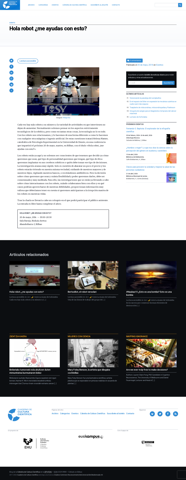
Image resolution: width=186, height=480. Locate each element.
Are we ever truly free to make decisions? (147, 369)
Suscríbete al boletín (116, 413)
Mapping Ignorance (137, 336)
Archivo (55, 413)
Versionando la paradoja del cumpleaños (145, 98)
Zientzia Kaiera (18, 336)
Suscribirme (168, 83)
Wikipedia (66, 118)
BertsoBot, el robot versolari (82, 292)
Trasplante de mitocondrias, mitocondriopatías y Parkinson (152, 107)
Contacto (130, 413)
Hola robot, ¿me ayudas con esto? (26, 292)
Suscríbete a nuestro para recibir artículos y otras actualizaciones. (151, 76)
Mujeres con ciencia (79, 336)
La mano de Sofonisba (138, 117)
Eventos (159, 65)
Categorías (65, 413)
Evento (12, 23)
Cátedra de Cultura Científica (92, 413)
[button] (11, 61)
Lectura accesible (28, 61)
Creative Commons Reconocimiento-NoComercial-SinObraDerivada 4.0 (78, 475)
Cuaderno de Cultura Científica (27, 475)
